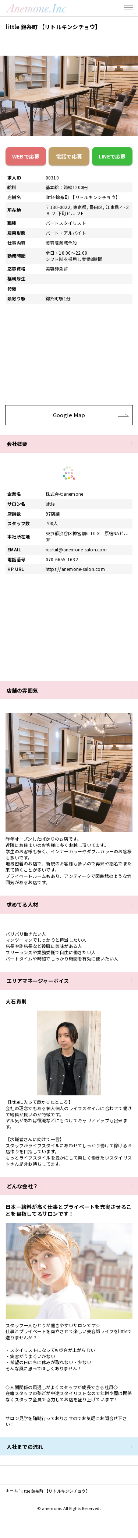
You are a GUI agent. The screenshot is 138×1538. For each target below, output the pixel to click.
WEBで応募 (26, 156)
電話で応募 (69, 156)
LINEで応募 (112, 156)
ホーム (12, 1491)
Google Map (91, 415)
